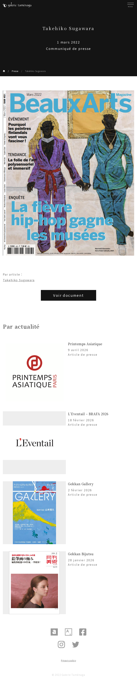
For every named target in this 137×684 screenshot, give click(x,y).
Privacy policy (68, 660)
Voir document (68, 295)
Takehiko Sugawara (35, 70)
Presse (15, 70)
